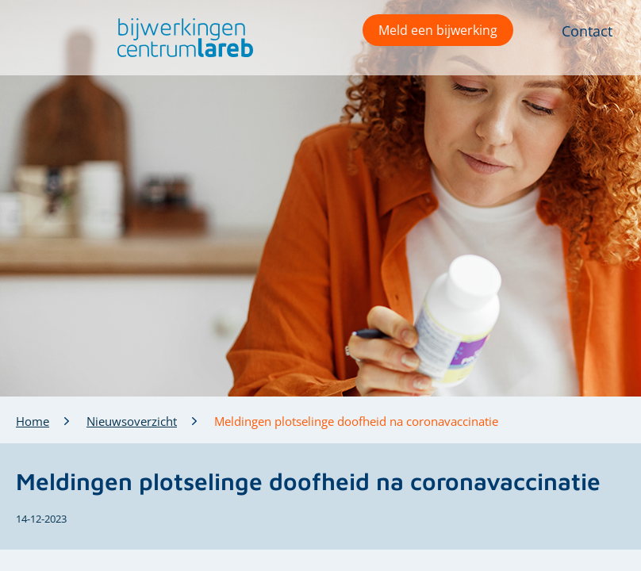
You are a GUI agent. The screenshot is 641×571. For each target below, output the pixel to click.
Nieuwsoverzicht (131, 421)
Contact (587, 30)
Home (32, 421)
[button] (181, 37)
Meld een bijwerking (437, 30)
